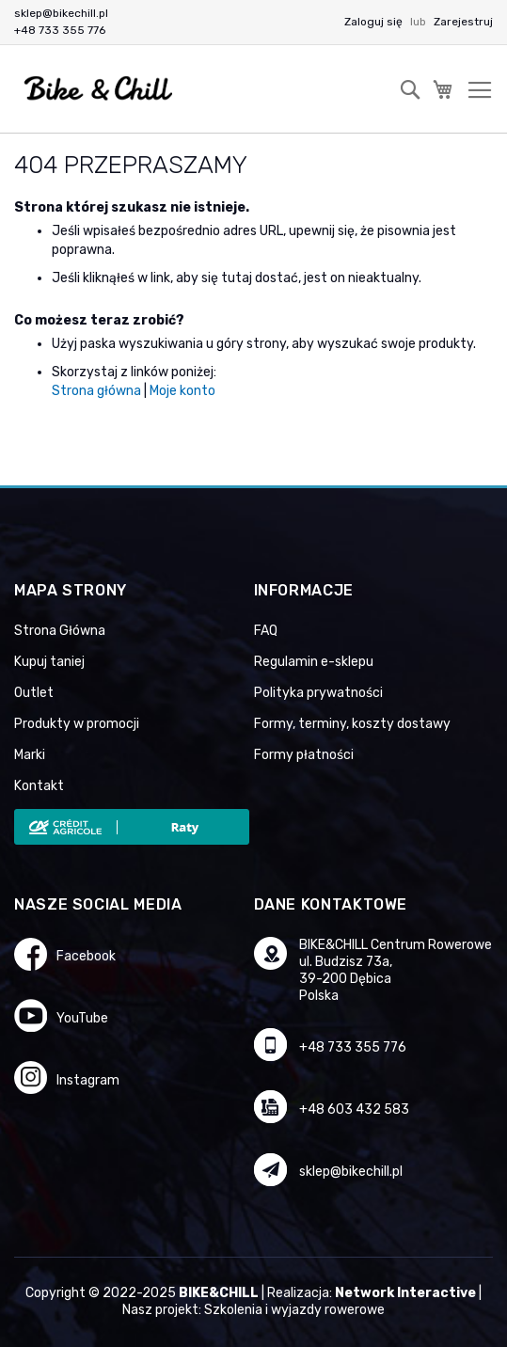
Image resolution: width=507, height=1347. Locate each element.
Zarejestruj (463, 21)
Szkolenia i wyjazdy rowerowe (294, 1310)
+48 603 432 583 (354, 1109)
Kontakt (39, 786)
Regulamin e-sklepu (313, 662)
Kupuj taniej (49, 662)
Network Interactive (405, 1293)
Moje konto (182, 391)
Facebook (86, 956)
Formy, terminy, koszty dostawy (352, 724)
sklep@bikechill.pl (61, 13)
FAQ (265, 631)
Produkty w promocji (76, 724)
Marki (29, 755)
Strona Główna (59, 631)
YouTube (82, 1018)
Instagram (87, 1080)
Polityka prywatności (318, 693)
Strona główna (96, 391)
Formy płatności (304, 755)
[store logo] (98, 89)
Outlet (34, 693)
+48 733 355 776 (59, 30)
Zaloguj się (374, 21)
